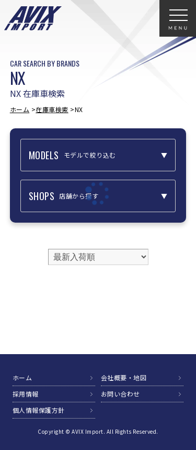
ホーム (20, 109)
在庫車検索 (52, 109)
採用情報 (26, 393)
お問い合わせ (120, 393)
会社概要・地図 (124, 377)
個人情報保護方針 (39, 409)
